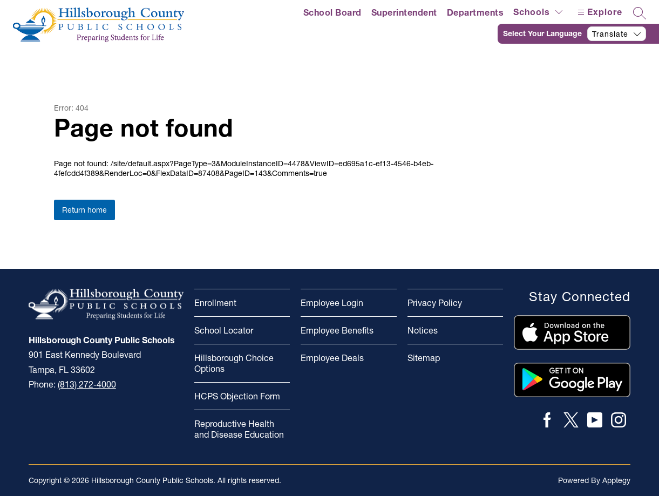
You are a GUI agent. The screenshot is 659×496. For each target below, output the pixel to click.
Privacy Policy (434, 302)
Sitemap (423, 357)
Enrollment (215, 302)
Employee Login (332, 302)
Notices (422, 330)
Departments (475, 12)
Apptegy (616, 480)
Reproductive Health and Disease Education (239, 429)
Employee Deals (332, 357)
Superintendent (404, 12)
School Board (332, 12)
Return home (84, 210)
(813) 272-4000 (87, 384)
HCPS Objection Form (237, 396)
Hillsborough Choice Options (234, 363)
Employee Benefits (337, 330)
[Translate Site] (578, 34)
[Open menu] (598, 12)
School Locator (223, 330)
